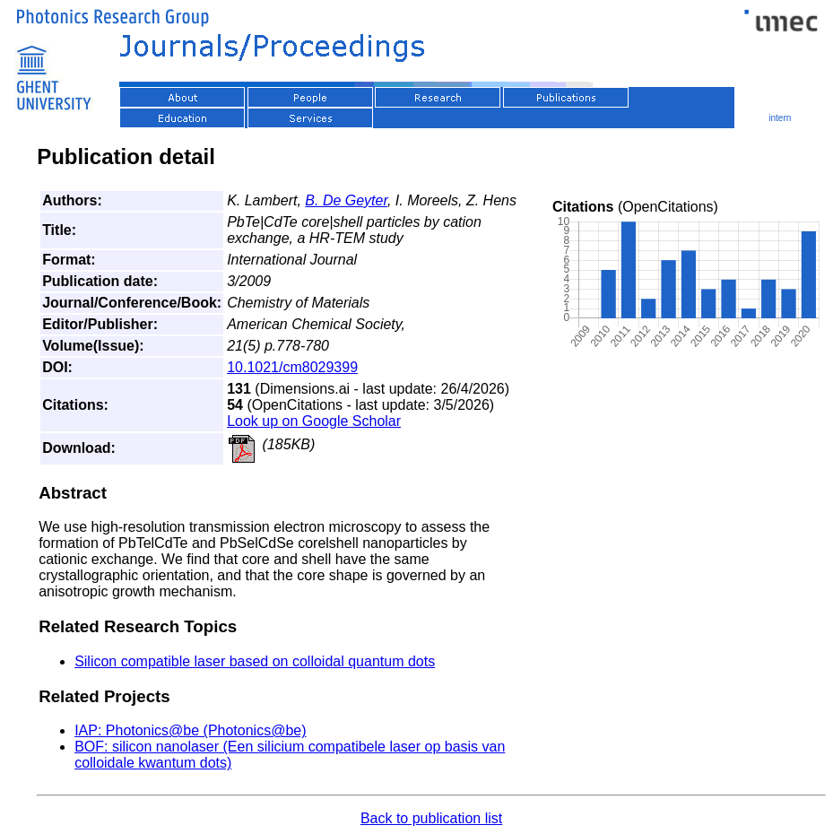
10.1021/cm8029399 (292, 367)
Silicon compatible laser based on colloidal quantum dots (254, 661)
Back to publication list (431, 818)
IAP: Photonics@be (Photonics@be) (190, 730)
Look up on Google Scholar (314, 421)
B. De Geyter (346, 200)
